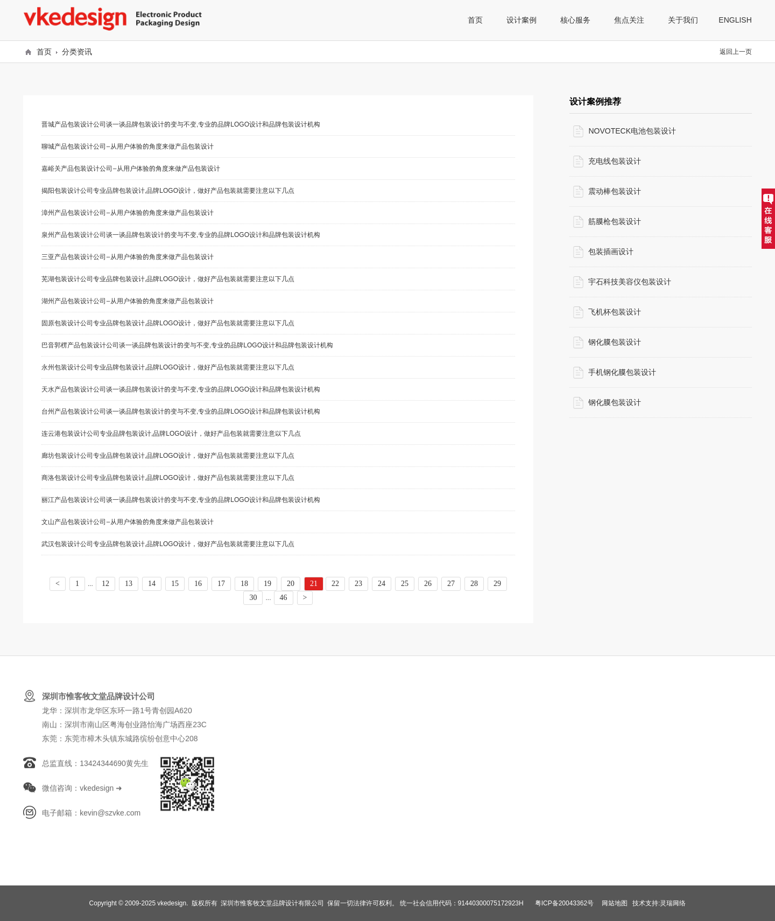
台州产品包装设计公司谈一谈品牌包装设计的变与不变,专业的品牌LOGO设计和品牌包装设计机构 (180, 411)
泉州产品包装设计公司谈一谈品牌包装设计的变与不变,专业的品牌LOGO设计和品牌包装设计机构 (180, 234)
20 (290, 584)
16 (198, 584)
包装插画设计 (610, 251)
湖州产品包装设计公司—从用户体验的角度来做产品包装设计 (127, 300)
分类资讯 (77, 51)
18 (244, 584)
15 (175, 584)
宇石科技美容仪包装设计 (629, 281)
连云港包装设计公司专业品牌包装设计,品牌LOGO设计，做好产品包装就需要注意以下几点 (171, 433)
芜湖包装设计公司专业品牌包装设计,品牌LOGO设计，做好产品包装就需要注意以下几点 (167, 278)
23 (358, 584)
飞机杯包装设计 (614, 311)
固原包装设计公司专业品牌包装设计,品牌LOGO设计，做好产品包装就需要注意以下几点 (167, 322)
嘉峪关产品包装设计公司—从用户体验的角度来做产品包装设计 (130, 168)
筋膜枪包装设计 (614, 221)
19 (267, 584)
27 (451, 584)
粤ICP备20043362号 (564, 903)
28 (474, 584)
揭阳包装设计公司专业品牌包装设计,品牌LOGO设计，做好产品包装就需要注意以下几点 (167, 190)
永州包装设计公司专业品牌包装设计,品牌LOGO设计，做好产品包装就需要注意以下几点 (167, 367)
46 (283, 598)
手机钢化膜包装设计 (622, 372)
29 (497, 584)
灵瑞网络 (673, 903)
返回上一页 (736, 51)
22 (335, 584)
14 (152, 584)
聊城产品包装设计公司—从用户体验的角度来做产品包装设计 (127, 146)
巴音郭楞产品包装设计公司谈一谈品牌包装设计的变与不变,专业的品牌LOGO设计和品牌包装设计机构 (187, 345)
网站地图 (615, 903)
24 (381, 584)
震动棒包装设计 (614, 191)
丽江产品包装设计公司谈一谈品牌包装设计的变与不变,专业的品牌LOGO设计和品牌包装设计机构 (180, 499)
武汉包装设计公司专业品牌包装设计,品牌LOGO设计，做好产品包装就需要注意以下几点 (167, 543)
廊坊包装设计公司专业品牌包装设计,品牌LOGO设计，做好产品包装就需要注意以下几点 (167, 455)
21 (314, 584)
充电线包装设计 (614, 161)
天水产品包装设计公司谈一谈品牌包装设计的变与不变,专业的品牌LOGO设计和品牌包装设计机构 (180, 389)
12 (105, 584)
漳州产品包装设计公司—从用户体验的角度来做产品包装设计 (127, 212)
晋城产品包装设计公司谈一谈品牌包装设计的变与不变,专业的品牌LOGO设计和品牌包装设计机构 (180, 124)
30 (253, 598)
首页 (44, 51)
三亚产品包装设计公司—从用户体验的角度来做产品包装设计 (127, 256)
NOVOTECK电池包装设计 (632, 130)
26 (428, 584)
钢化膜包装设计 (614, 342)
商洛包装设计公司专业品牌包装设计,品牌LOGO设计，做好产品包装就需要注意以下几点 (167, 477)
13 (128, 584)
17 (221, 584)
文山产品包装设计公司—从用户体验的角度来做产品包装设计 (127, 521)
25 (404, 584)
